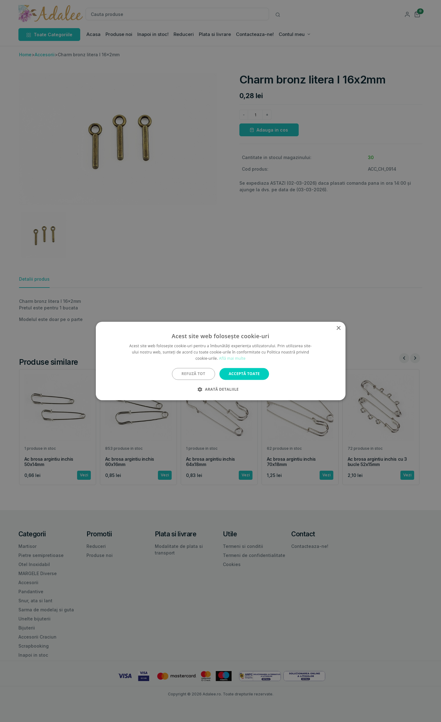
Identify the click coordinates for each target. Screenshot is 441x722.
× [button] (338, 328)
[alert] (220, 361)
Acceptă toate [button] (244, 373)
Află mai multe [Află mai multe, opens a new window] (232, 358)
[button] (220, 389)
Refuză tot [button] (193, 373)
